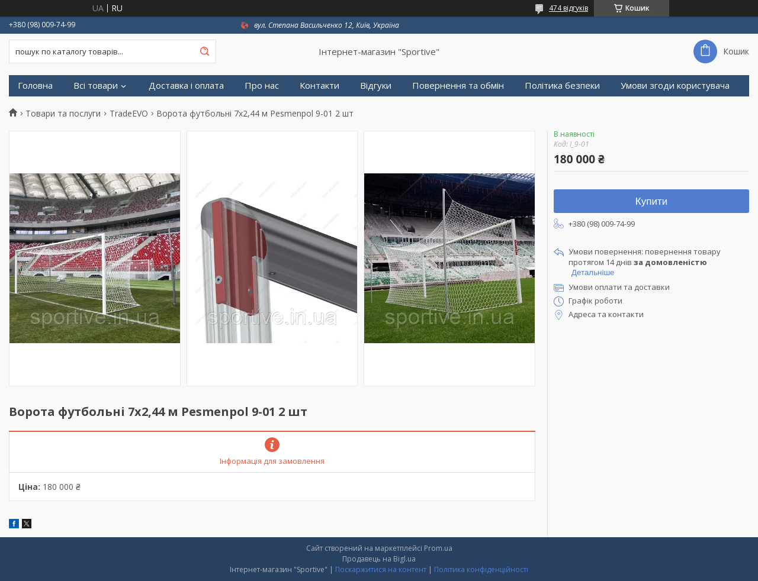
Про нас (262, 85)
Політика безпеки (562, 85)
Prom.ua (438, 548)
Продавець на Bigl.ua (379, 559)
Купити (651, 201)
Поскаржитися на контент (380, 569)
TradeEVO (129, 113)
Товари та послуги (63, 113)
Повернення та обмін (458, 85)
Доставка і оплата (186, 85)
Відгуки (375, 85)
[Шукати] (204, 51)
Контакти (319, 85)
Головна (35, 85)
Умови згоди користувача (675, 85)
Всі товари (95, 85)
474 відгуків (568, 8)
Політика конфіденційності (481, 569)
